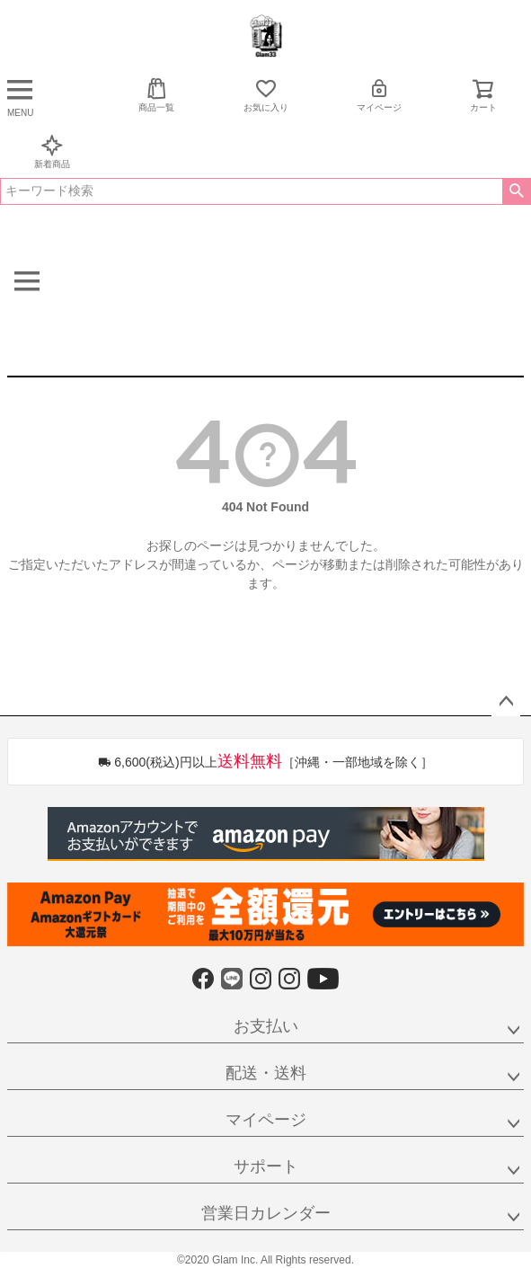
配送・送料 (266, 1073)
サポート (266, 1166)
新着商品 (52, 151)
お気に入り (265, 94)
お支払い (266, 1026)
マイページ (379, 94)
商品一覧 (156, 94)
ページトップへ (505, 701)
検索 (516, 191)
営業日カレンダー (266, 1213)
